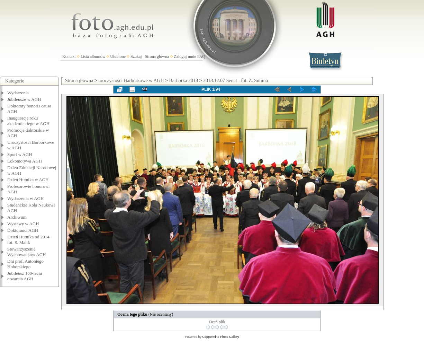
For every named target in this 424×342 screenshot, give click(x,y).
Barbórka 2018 (183, 80)
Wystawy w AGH (23, 223)
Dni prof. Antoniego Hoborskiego (25, 263)
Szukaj (136, 56)
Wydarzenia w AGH (25, 198)
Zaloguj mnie (185, 56)
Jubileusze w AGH (24, 99)
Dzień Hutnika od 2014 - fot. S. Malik (29, 239)
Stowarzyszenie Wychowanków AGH (26, 251)
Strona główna (157, 56)
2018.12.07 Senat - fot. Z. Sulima (235, 80)
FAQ (201, 56)
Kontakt (69, 56)
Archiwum (17, 217)
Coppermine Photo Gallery (220, 337)
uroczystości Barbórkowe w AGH (131, 80)
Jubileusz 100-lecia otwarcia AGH (24, 276)
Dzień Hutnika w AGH (28, 179)
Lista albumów (93, 56)
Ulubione (118, 56)
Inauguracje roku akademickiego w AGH (28, 120)
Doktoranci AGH (22, 230)
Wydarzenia (18, 92)
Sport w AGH (19, 154)
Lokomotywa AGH (24, 161)
